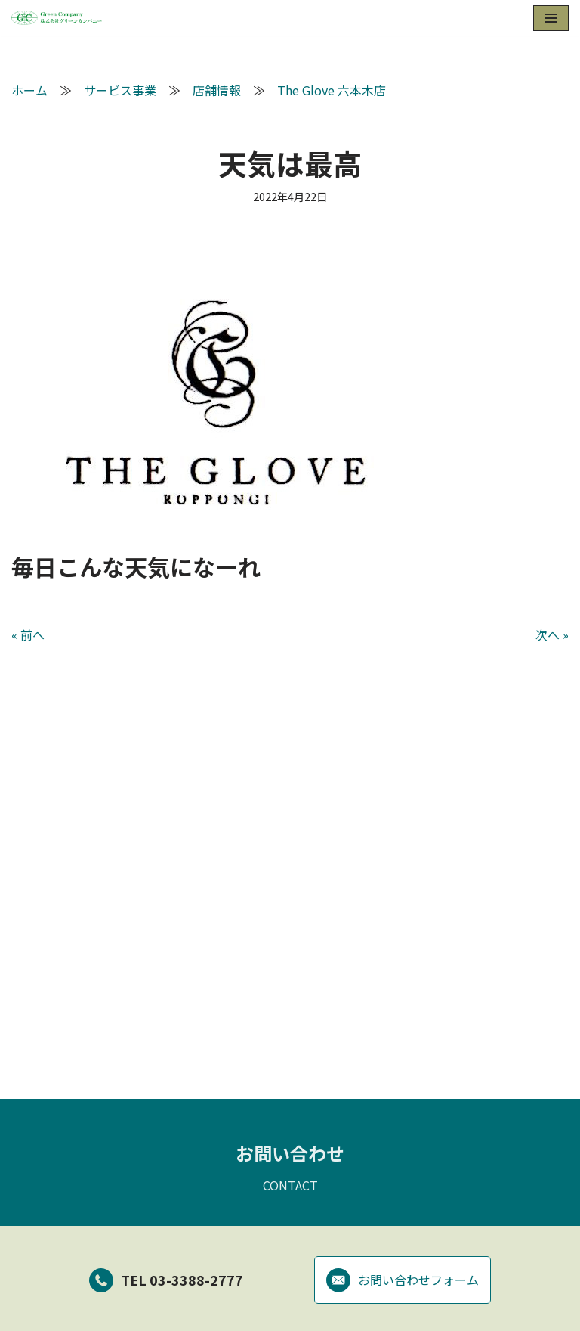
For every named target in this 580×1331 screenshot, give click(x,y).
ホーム (29, 90)
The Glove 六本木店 (331, 90)
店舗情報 (217, 90)
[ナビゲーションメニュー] (551, 18)
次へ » (552, 634)
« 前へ (28, 634)
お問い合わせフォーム (402, 1282)
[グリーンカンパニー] (56, 18)
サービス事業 (120, 90)
